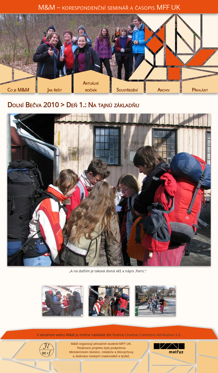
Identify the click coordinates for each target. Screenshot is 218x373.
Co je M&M (18, 90)
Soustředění (127, 90)
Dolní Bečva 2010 (33, 104)
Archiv (163, 90)
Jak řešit (54, 90)
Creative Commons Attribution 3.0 (152, 334)
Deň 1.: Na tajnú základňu (102, 104)
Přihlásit (200, 90)
